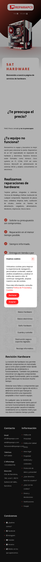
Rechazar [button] (13, 295)
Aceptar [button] (12, 302)
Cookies (9, 290)
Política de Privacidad (21, 287)
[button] (33, 259)
